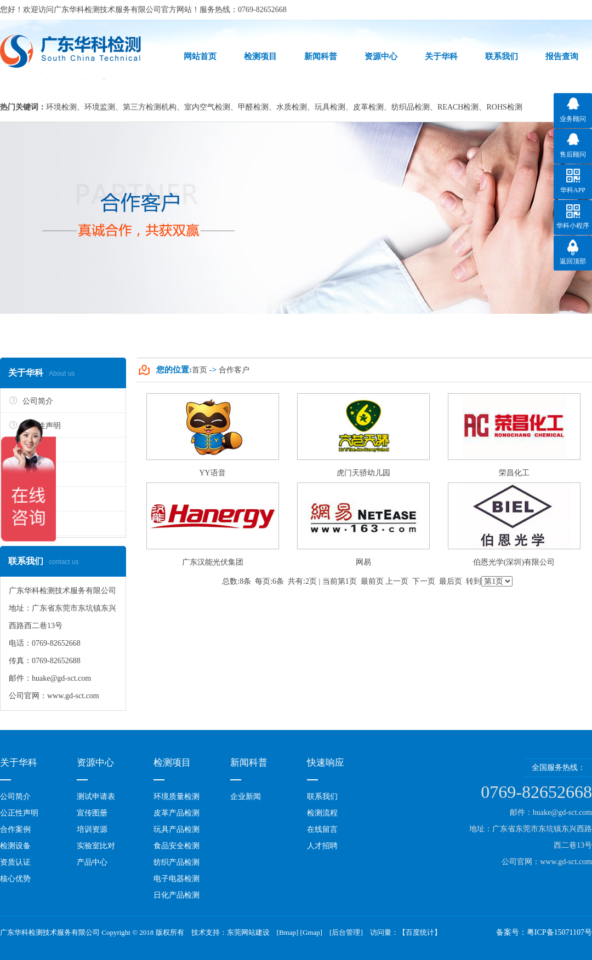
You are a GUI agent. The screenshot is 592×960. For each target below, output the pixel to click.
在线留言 (322, 829)
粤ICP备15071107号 (559, 932)
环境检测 (61, 107)
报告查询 (561, 56)
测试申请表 (96, 796)
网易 (363, 562)
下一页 (423, 581)
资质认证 (15, 862)
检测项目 (260, 56)
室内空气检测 (207, 107)
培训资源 (92, 829)
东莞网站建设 (248, 932)
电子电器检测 (176, 879)
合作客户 (234, 370)
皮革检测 (368, 107)
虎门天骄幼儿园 (363, 473)
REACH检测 (458, 107)
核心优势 (15, 879)
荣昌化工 (514, 473)
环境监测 (99, 107)
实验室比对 (96, 846)
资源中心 (381, 56)
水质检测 (291, 107)
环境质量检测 (176, 796)
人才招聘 (322, 846)
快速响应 (325, 762)
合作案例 (15, 829)
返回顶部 (573, 261)
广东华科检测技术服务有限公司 (107, 9)
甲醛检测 (253, 107)
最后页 (450, 581)
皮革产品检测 (176, 813)
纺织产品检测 (176, 862)
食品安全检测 (176, 846)
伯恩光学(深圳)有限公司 (514, 562)
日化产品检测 (176, 895)
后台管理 (346, 932)
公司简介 (37, 401)
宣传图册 (92, 813)
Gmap (311, 932)
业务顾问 (573, 119)
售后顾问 (573, 154)
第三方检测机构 (150, 107)
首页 (199, 370)
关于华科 (441, 56)
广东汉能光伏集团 (212, 562)
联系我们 (501, 56)
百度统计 (420, 932)
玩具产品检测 (176, 829)
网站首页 (200, 56)
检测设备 (15, 846)
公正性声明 (19, 813)
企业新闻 (245, 796)
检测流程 (322, 813)
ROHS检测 (504, 107)
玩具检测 (330, 107)
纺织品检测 (410, 107)
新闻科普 (320, 56)
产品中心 (92, 862)
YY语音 (212, 473)
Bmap (287, 932)
